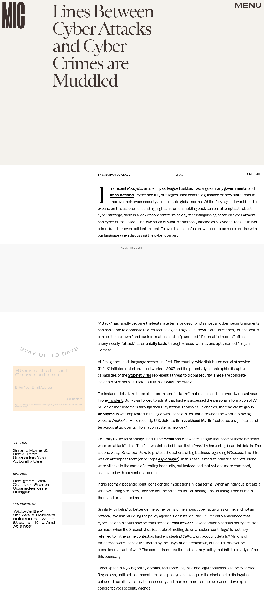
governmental (236, 188)
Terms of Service (70, 408)
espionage (167, 459)
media (168, 439)
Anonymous (108, 414)
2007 (170, 369)
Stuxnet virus (139, 375)
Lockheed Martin (197, 421)
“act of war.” (182, 523)
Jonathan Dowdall (116, 174)
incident (115, 400)
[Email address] (48, 390)
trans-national (122, 195)
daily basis (158, 344)
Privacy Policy (21, 410)
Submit (74, 402)
